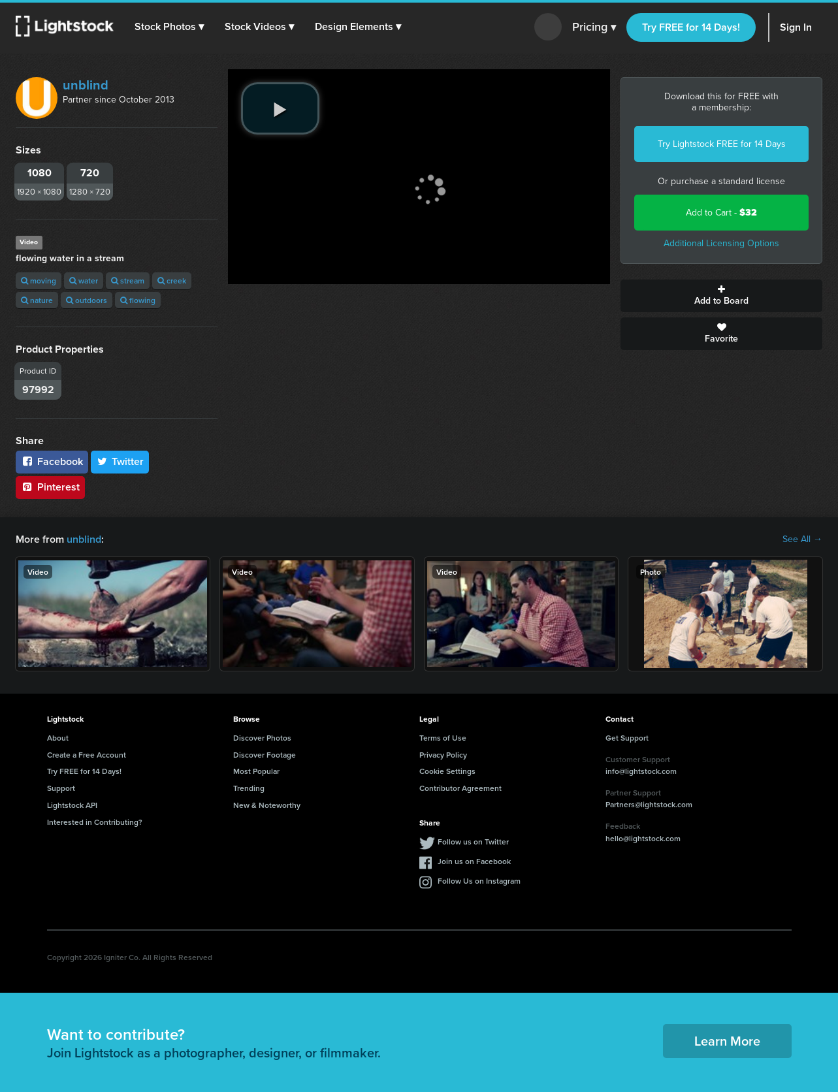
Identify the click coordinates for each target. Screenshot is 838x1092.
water (83, 280)
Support (61, 788)
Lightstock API (72, 805)
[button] (169, 27)
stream (127, 280)
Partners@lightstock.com (648, 804)
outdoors (86, 300)
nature (37, 300)
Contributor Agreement (460, 788)
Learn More (727, 1040)
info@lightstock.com (641, 771)
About (58, 737)
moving (38, 280)
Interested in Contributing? (94, 821)
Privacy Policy (443, 754)
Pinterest (50, 486)
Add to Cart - (721, 212)
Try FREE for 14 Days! (691, 27)
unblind (85, 85)
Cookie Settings (447, 771)
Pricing (594, 27)
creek (171, 280)
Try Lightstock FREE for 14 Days (722, 144)
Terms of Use (442, 737)
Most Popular (256, 771)
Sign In (796, 27)
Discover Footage (264, 754)
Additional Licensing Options (721, 243)
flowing (137, 300)
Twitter (120, 461)
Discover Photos (262, 737)
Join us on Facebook (474, 861)
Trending (249, 788)
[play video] (280, 108)
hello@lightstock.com (643, 838)
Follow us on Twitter (473, 841)
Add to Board (721, 296)
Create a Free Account (86, 754)
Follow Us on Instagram (479, 880)
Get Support (627, 737)
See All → (802, 539)
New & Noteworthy (266, 805)
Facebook (52, 461)
